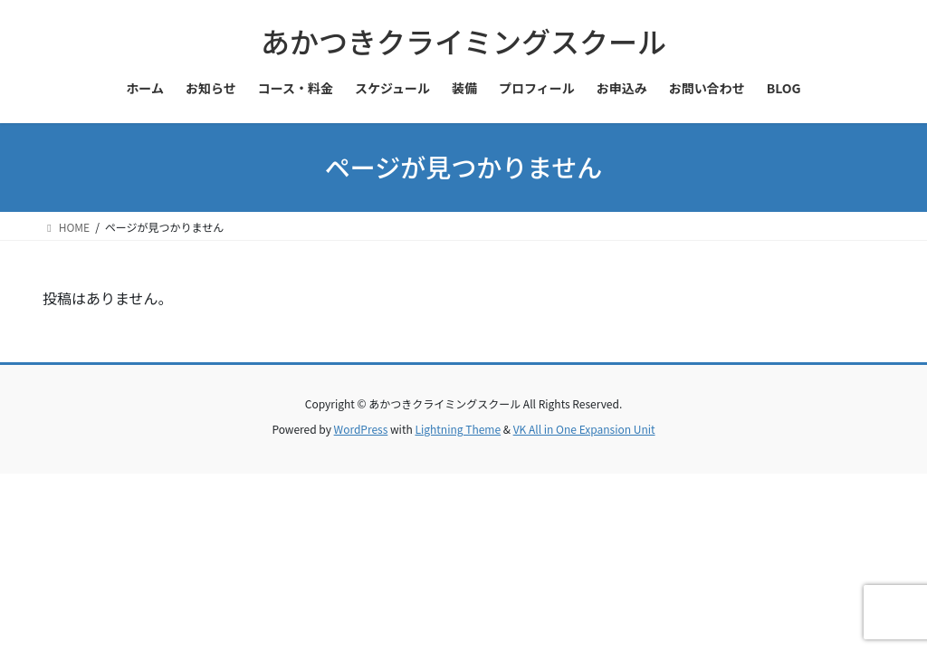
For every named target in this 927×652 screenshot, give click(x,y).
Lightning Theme (458, 428)
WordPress (361, 428)
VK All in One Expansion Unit (584, 428)
